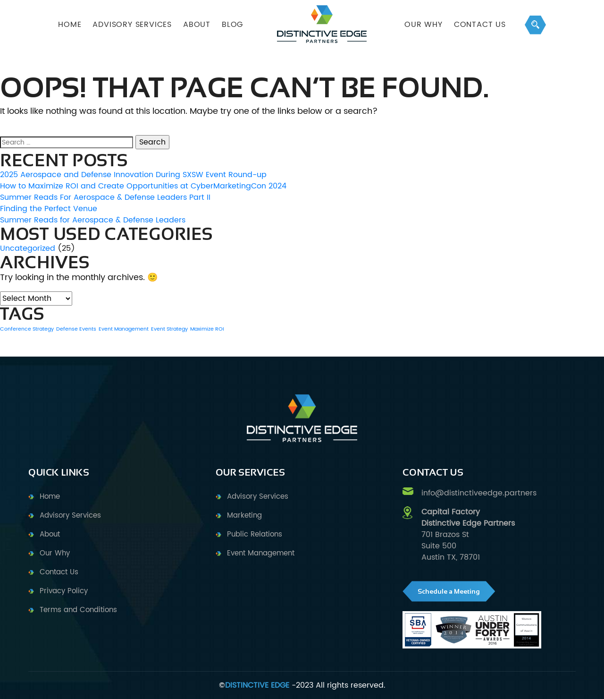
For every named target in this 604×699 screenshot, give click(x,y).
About (50, 534)
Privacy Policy (64, 591)
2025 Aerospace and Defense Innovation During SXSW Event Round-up (133, 175)
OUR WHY (423, 24)
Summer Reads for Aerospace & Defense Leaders (92, 220)
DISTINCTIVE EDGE (257, 685)
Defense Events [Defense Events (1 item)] (76, 329)
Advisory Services (70, 515)
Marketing (244, 515)
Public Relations (254, 534)
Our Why (55, 553)
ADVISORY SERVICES (132, 24)
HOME (69, 24)
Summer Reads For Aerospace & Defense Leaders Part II (105, 197)
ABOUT (196, 24)
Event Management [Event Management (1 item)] (124, 329)
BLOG (232, 24)
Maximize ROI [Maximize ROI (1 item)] (207, 329)
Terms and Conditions (78, 610)
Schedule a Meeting (449, 591)
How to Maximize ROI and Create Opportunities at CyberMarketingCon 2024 (143, 186)
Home (50, 497)
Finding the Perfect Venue (48, 209)
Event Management (260, 553)
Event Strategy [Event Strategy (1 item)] (169, 329)
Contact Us (480, 24)
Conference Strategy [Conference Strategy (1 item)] (27, 329)
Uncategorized (27, 248)
